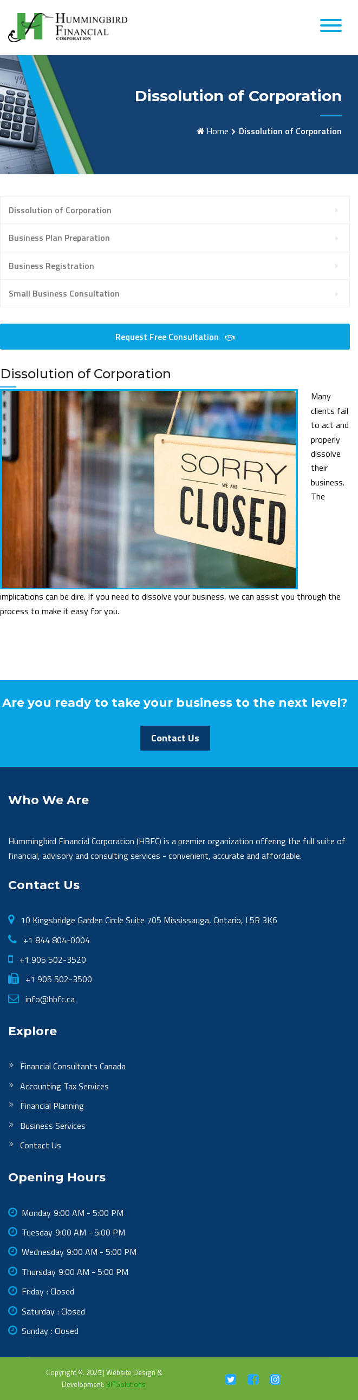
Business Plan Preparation (59, 237)
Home (217, 130)
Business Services (53, 1125)
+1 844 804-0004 (55, 940)
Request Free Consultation (175, 336)
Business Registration (51, 265)
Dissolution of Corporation (60, 209)
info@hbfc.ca (49, 999)
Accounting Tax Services (64, 1086)
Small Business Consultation (64, 293)
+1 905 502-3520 (51, 959)
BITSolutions (126, 1384)
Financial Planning (52, 1105)
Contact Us (175, 738)
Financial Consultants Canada (73, 1066)
